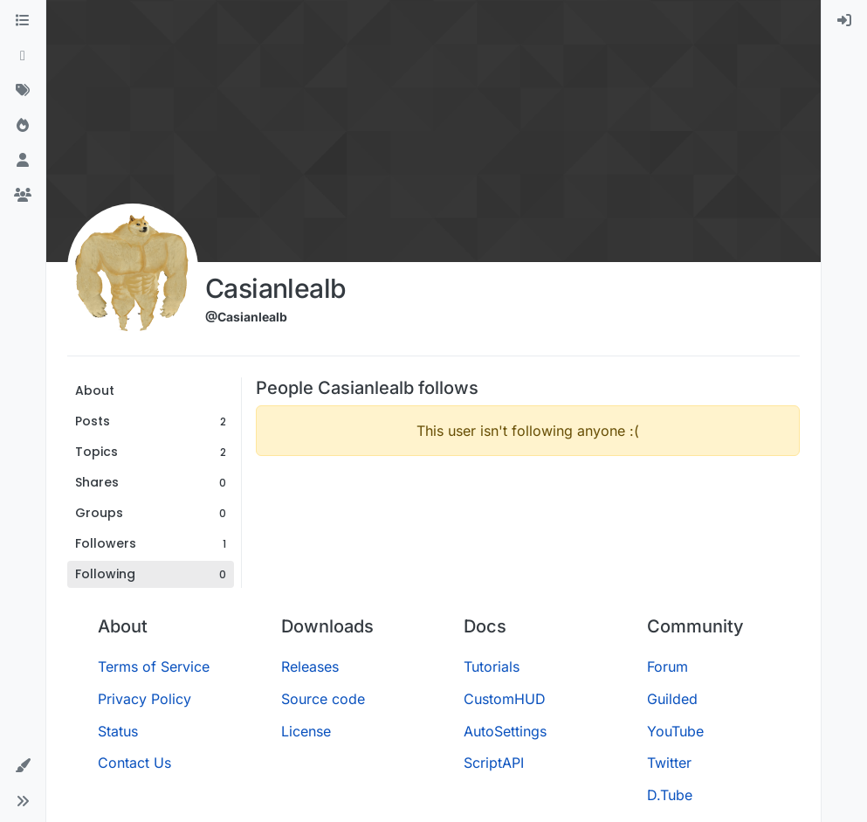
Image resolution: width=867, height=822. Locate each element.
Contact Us (134, 762)
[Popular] (22, 126)
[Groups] (22, 196)
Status (118, 731)
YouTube (675, 731)
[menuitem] (844, 21)
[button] (22, 766)
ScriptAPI (494, 762)
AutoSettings (505, 731)
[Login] (844, 21)
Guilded (672, 699)
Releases (310, 666)
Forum (667, 666)
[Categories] (22, 21)
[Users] (22, 161)
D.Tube (669, 795)
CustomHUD (505, 699)
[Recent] (22, 56)
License (306, 731)
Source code (323, 699)
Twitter (669, 762)
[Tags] (22, 91)
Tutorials (492, 666)
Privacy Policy (144, 699)
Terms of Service (154, 666)
